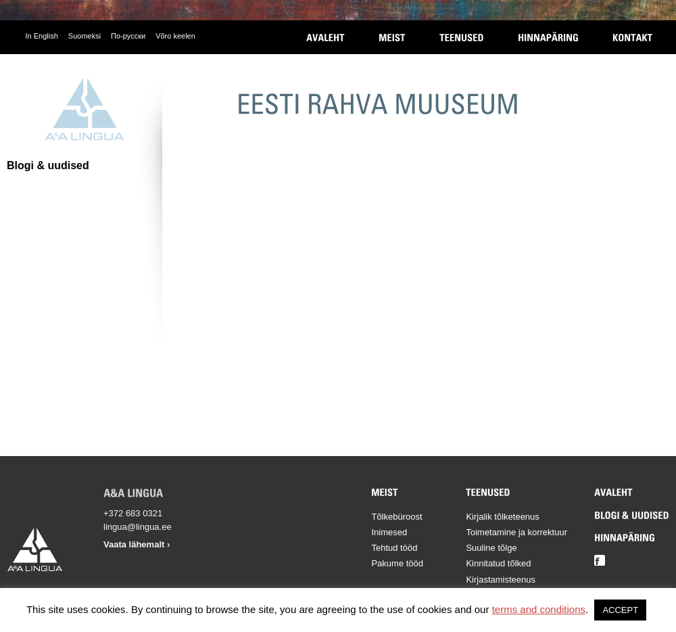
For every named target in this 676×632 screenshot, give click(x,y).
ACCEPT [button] (620, 610)
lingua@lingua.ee (137, 527)
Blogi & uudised (48, 165)
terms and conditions (538, 609)
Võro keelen (175, 36)
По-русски (128, 36)
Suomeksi (84, 36)
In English (42, 36)
